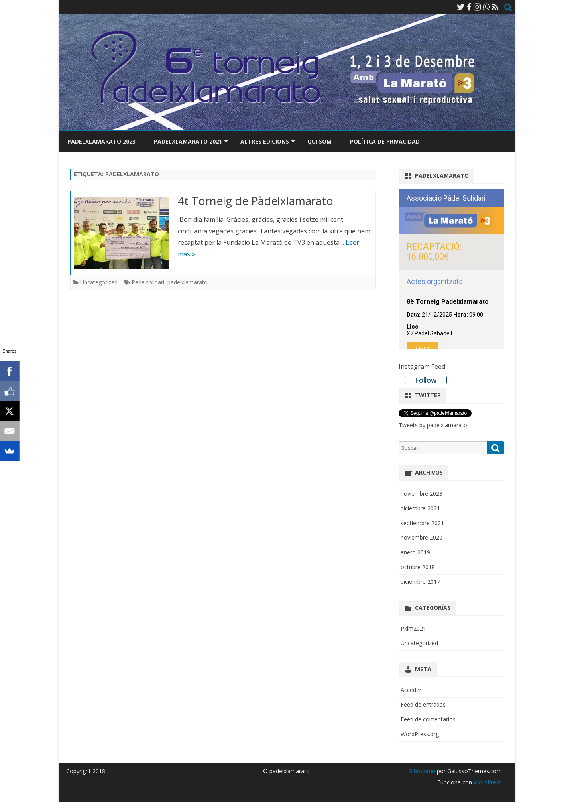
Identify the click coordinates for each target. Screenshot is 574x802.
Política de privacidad (385, 141)
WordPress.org (420, 734)
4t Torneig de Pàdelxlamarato (255, 200)
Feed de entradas (423, 704)
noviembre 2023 (421, 493)
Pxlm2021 (413, 628)
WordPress (487, 782)
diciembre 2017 (420, 581)
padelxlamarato (187, 282)
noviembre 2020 (421, 537)
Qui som (319, 141)
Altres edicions (264, 141)
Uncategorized (99, 282)
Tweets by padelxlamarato (433, 425)
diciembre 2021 (420, 508)
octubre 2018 (418, 567)
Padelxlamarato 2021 (188, 141)
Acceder (411, 690)
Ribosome (422, 771)
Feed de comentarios (428, 719)
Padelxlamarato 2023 (101, 141)
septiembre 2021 (422, 523)
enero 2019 (415, 552)
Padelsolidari (148, 282)
